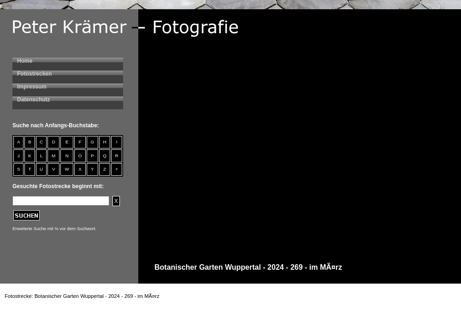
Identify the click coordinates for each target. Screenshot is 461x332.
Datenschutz (33, 99)
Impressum (32, 86)
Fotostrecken (34, 74)
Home (24, 61)
